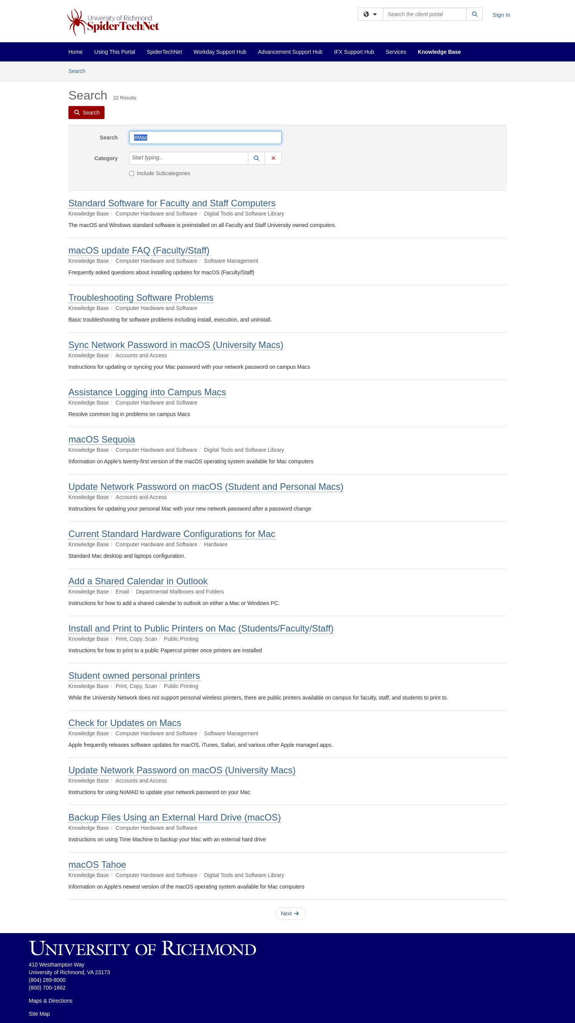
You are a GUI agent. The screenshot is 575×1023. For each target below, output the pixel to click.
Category (106, 158)
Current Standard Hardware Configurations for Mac (171, 534)
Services (396, 52)
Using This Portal (114, 52)
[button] (256, 158)
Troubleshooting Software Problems (140, 297)
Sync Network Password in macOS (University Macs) (175, 345)
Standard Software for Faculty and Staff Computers (172, 203)
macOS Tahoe (97, 864)
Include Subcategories (159, 173)
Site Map (39, 1014)
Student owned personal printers (134, 675)
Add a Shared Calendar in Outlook (138, 581)
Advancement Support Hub (290, 52)
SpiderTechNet (164, 52)
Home (75, 52)
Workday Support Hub (220, 52)
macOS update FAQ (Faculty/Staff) (138, 250)
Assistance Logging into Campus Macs (147, 392)
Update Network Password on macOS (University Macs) (182, 770)
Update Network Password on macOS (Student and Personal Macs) (206, 486)
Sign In (501, 15)
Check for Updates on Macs (124, 723)
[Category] (168, 158)
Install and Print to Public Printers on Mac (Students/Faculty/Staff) (201, 628)
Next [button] (290, 913)
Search (79, 70)
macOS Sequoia (101, 439)
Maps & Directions (51, 1001)
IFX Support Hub (354, 52)
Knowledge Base (439, 52)
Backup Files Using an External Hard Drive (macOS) (174, 817)
